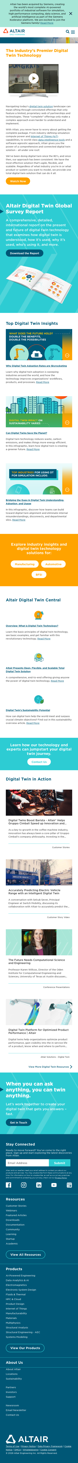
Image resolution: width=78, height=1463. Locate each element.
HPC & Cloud (13, 1299)
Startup (10, 1238)
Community (13, 1229)
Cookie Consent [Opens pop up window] (48, 1450)
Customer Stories (16, 1205)
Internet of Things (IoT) (44, 136)
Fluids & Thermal (16, 1294)
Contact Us (39, 761)
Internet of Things (16, 1308)
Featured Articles (16, 1215)
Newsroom (12, 1405)
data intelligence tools (51, 139)
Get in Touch (18, 1122)
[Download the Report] (39, 303)
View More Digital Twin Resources (48, 1066)
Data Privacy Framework (50, 1446)
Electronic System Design (21, 1289)
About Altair (13, 1369)
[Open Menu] (72, 32)
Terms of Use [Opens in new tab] (12, 1446)
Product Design (15, 1303)
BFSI (39, 574)
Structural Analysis (17, 1327)
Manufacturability (16, 1313)
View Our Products (25, 1348)
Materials (11, 1317)
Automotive (53, 564)
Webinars (11, 1210)
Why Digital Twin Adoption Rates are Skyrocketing (36, 365)
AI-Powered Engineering (20, 1275)
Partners (11, 1387)
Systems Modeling (17, 1336)
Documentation (15, 1224)
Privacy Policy (61, 1177)
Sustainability (14, 1378)
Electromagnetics (16, 1284)
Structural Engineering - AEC (23, 1332)
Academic (12, 1243)
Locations (11, 1373)
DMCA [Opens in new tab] (17, 1449)
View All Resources (25, 1254)
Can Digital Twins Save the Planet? (26, 433)
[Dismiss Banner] (70, 13)
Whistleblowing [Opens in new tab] (30, 1449)
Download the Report (24, 253)
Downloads (12, 1219)
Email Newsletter (16, 1410)
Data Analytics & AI (17, 1280)
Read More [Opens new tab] (46, 22)
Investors (11, 1391)
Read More (42, 382)
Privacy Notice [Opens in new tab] (28, 1446)
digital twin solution (41, 106)
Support (11, 1396)
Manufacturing (24, 564)
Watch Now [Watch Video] (18, 181)
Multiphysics (13, 1322)
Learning (11, 1234)
